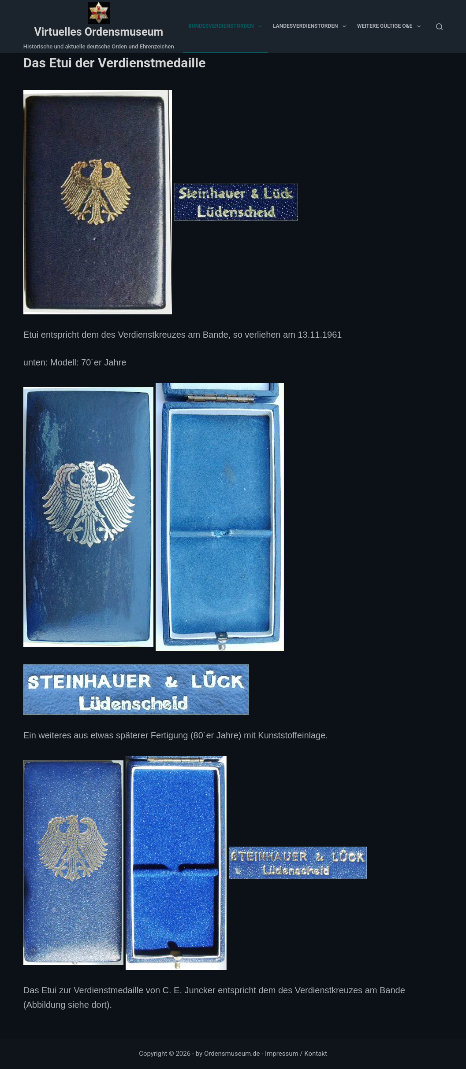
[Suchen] (439, 26)
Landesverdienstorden (311, 26)
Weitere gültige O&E (390, 26)
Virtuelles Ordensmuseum (98, 32)
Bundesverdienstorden (226, 26)
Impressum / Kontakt (296, 1054)
